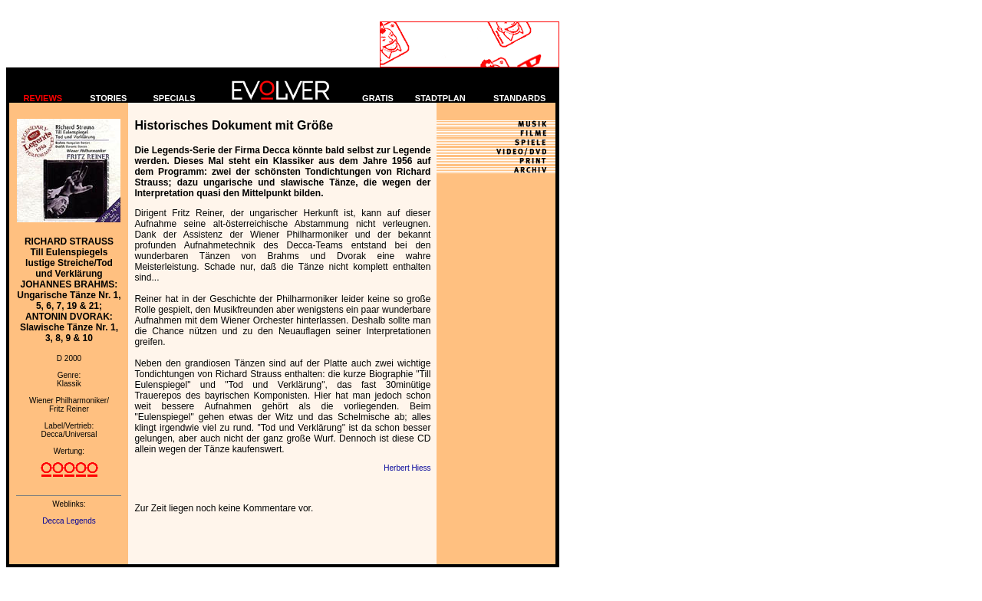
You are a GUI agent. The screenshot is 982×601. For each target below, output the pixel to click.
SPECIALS (174, 98)
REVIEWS (42, 98)
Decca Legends (69, 521)
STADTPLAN (440, 98)
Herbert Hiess (407, 468)
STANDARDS (519, 98)
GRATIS (378, 98)
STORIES (108, 98)
